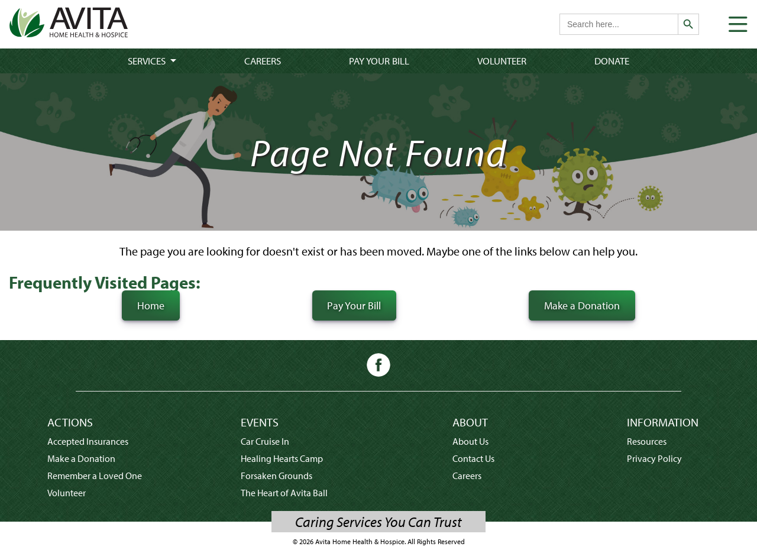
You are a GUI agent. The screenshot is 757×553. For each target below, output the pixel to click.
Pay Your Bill (379, 60)
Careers (262, 60)
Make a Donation (582, 305)
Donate (611, 60)
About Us (470, 441)
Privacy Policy (654, 458)
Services (148, 60)
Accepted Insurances (87, 441)
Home (150, 305)
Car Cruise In (265, 441)
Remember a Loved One (94, 475)
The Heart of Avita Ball (284, 493)
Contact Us (473, 458)
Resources (647, 441)
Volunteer (501, 60)
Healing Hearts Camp (282, 458)
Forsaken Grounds (276, 475)
